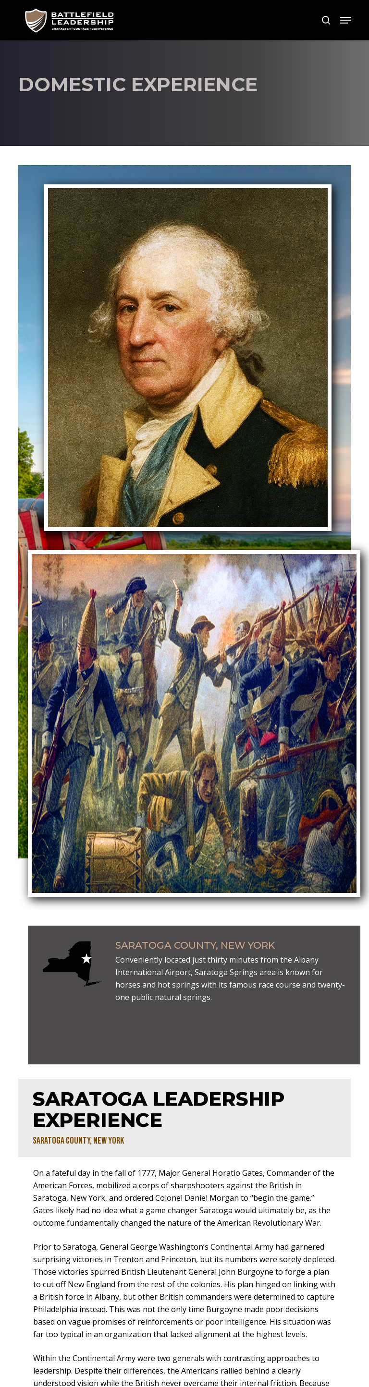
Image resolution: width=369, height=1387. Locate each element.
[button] (345, 20)
